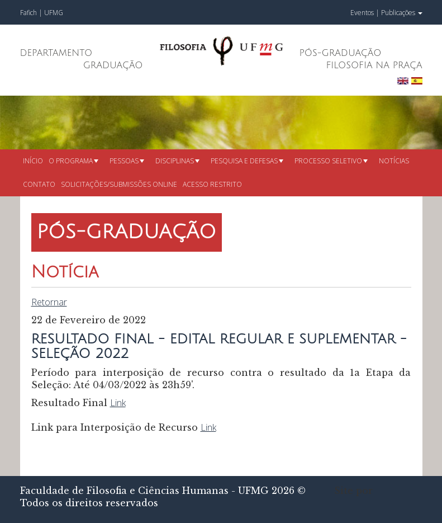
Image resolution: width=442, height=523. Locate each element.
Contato (39, 184)
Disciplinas (177, 161)
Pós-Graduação (341, 53)
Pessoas (127, 161)
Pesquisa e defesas (247, 161)
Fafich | (32, 12)
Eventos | (364, 12)
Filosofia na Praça (374, 65)
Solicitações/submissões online (119, 184)
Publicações (401, 12)
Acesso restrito (212, 184)
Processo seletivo (331, 161)
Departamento (56, 53)
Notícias (394, 161)
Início (33, 161)
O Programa (73, 161)
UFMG (53, 12)
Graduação (113, 65)
